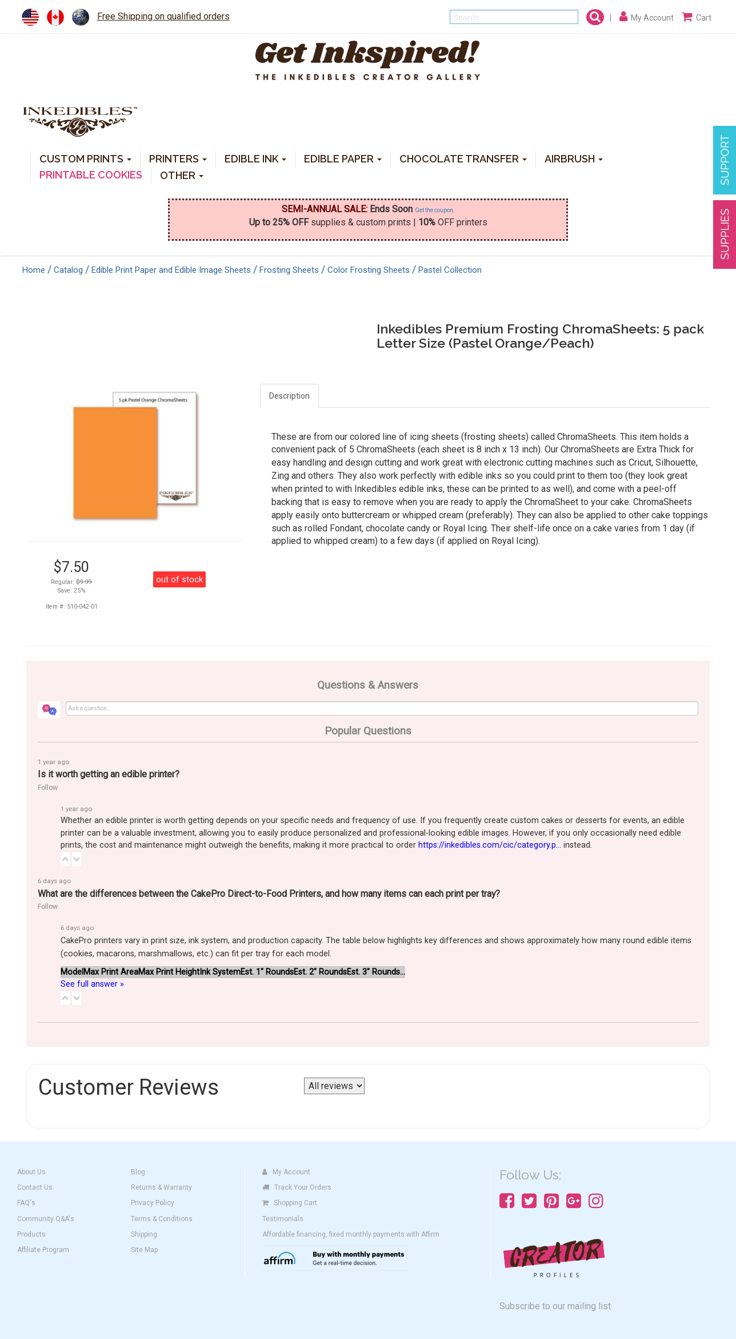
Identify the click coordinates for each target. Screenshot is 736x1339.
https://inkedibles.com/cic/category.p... (489, 845)
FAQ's (26, 1203)
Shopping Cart (289, 1203)
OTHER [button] (181, 175)
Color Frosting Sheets (368, 270)
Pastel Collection (450, 270)
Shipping (144, 1234)
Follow (48, 788)
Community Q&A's (45, 1219)
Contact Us (35, 1187)
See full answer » (92, 984)
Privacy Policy (152, 1203)
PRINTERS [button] (178, 158)
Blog (138, 1172)
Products (31, 1234)
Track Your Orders (296, 1187)
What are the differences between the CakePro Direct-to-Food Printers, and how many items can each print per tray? (269, 893)
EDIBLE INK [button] (255, 158)
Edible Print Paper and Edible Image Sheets (171, 270)
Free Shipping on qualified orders (163, 16)
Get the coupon (434, 210)
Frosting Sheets (289, 270)
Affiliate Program (43, 1250)
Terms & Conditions (162, 1219)
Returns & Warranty (161, 1187)
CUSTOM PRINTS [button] (85, 158)
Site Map (144, 1250)
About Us (31, 1172)
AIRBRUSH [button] (574, 158)
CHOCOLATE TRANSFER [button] (463, 158)
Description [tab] (289, 395)
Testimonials (282, 1219)
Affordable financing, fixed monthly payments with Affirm (350, 1234)
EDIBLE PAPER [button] (343, 158)
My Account (286, 1172)
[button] (65, 859)
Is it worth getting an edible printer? (108, 774)
